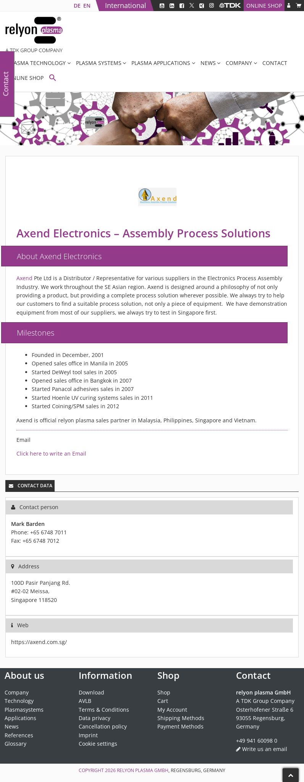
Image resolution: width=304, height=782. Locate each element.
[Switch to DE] (77, 5)
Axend (24, 278)
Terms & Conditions (104, 709)
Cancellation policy (103, 726)
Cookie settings (98, 743)
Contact (274, 63)
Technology (19, 700)
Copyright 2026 (98, 770)
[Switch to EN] (87, 5)
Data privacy (94, 718)
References (19, 735)
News (208, 63)
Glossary (15, 743)
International (125, 5)
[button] (52, 78)
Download (91, 692)
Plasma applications (160, 63)
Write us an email (264, 749)
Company (239, 63)
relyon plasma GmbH (142, 770)
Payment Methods (180, 726)
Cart (162, 700)
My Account (172, 709)
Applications (20, 718)
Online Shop (264, 5)
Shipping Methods (180, 718)
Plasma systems (98, 63)
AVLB (85, 700)
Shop (163, 692)
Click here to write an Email (51, 453)
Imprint (88, 735)
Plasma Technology (37, 63)
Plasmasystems (24, 709)
